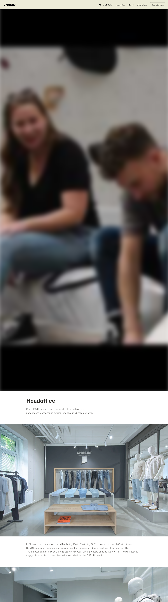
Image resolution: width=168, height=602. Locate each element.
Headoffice (120, 4)
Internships (142, 4)
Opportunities (158, 4)
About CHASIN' (105, 4)
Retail (130, 4)
